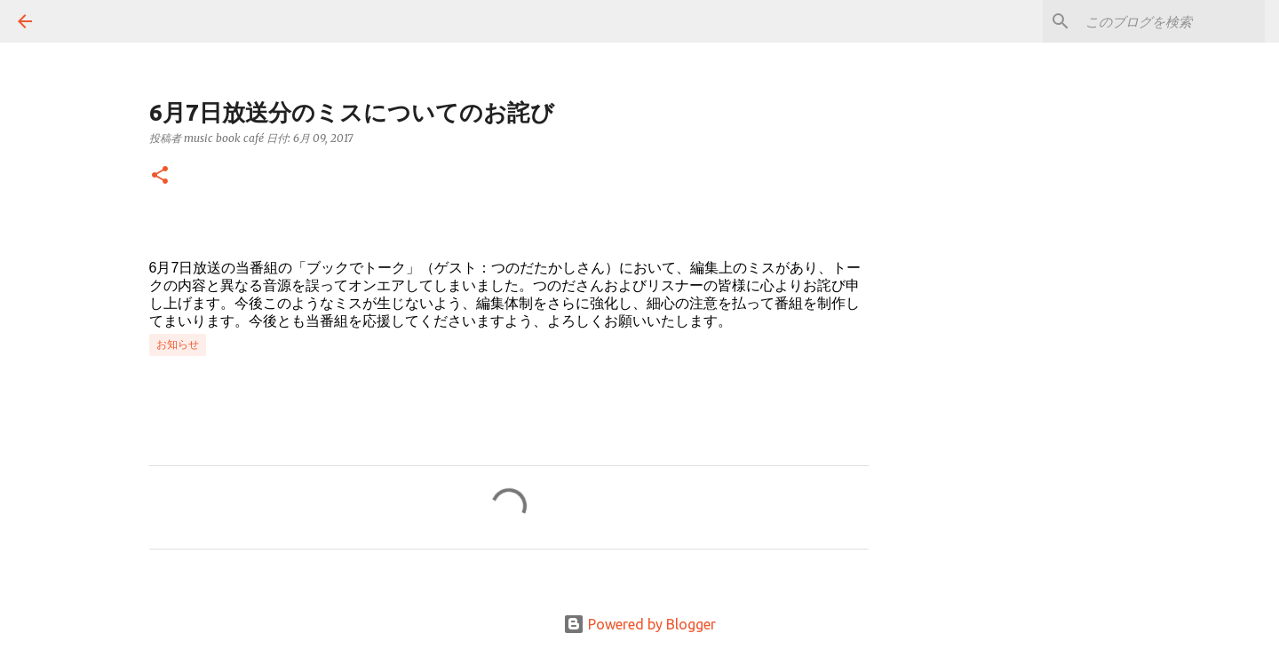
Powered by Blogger (639, 624)
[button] (160, 176)
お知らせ (177, 344)
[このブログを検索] (1171, 21)
